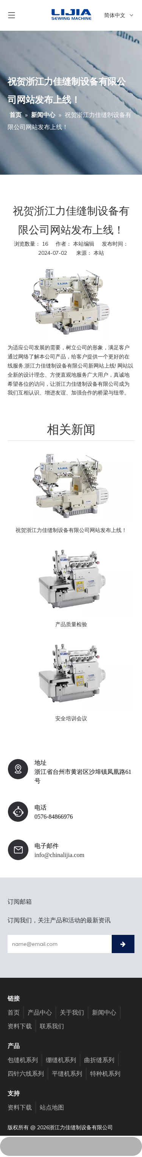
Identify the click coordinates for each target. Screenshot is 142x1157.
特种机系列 (105, 1073)
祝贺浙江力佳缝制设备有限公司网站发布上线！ (71, 530)
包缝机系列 (23, 1060)
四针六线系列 (26, 1073)
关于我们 (72, 1012)
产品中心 (40, 1012)
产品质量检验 (71, 624)
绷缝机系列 (61, 1060)
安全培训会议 (71, 718)
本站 (99, 252)
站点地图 (52, 1107)
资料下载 (20, 1026)
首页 (14, 1012)
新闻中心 (104, 1012)
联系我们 (52, 1026)
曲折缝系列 (99, 1060)
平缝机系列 (67, 1073)
